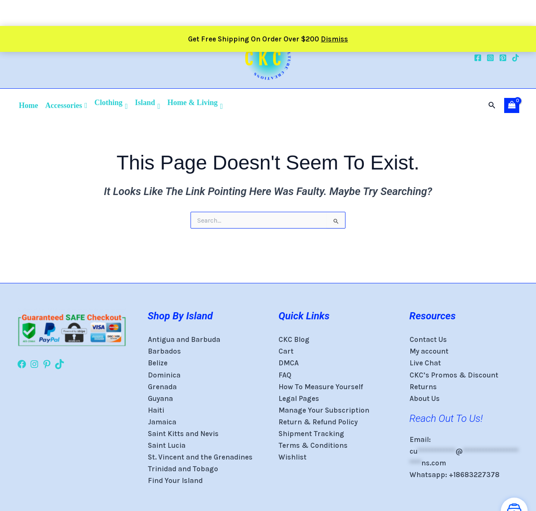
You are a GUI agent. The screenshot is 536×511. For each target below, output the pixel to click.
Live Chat (425, 363)
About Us (425, 398)
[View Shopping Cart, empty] (511, 105)
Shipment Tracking (311, 433)
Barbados (164, 351)
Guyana (160, 398)
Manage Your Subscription (323, 410)
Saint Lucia (167, 445)
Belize (158, 363)
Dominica (164, 375)
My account (429, 351)
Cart (286, 351)
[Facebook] (478, 58)
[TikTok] (515, 58)
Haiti (156, 410)
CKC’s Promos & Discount (454, 375)
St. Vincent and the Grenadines (200, 457)
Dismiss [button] (334, 13)
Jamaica (162, 422)
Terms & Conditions (313, 445)
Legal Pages (298, 398)
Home (28, 105)
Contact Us (428, 339)
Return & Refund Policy (318, 422)
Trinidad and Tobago (183, 469)
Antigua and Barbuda (184, 339)
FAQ (284, 375)
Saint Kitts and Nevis (183, 433)
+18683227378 (474, 474)
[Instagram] (490, 58)
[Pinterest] (503, 58)
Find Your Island (175, 480)
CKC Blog (293, 339)
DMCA (288, 363)
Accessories (66, 105)
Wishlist (292, 457)
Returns (423, 387)
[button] (492, 105)
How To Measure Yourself (320, 387)
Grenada (162, 387)
